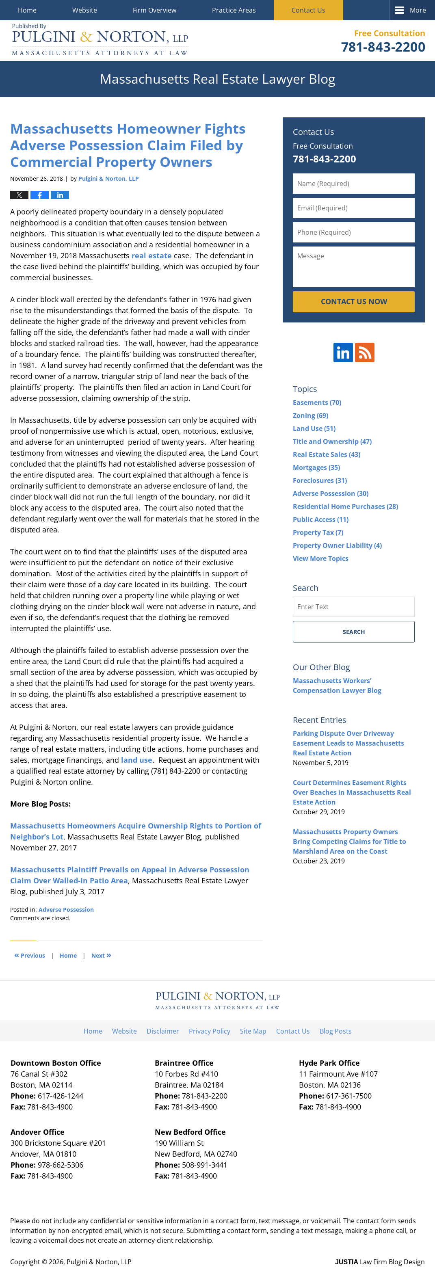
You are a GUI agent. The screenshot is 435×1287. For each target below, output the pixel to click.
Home (27, 10)
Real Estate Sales (326, 454)
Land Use (314, 428)
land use (136, 760)
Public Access (320, 519)
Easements (317, 402)
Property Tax (318, 532)
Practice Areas (234, 10)
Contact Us (308, 10)
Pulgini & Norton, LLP (99, 1261)
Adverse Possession (66, 909)
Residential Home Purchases (345, 506)
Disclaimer (163, 1031)
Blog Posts (336, 1031)
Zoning (310, 415)
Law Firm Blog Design (380, 1261)
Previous (29, 954)
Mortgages (316, 467)
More (418, 10)
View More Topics (320, 558)
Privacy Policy (209, 1031)
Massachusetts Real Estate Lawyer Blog (100, 41)
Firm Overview (154, 10)
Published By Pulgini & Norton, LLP (383, 41)
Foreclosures (320, 480)
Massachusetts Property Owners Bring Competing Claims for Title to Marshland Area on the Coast (349, 841)
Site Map (253, 1031)
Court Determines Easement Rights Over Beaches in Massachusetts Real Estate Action (352, 792)
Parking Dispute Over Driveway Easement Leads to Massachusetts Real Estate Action (348, 743)
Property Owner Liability (337, 545)
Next (101, 954)
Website (84, 10)
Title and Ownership (332, 441)
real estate (152, 255)
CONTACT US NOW (354, 301)
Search (354, 632)
